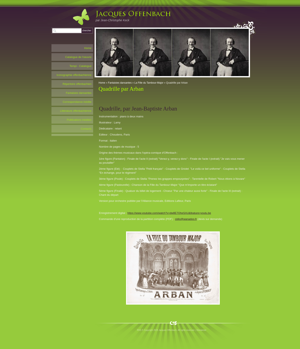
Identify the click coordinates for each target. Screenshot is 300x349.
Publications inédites (79, 119)
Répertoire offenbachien (76, 83)
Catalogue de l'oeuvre (78, 57)
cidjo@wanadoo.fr (186, 219)
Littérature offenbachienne (75, 110)
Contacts (86, 128)
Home (102, 82)
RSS (139, 330)
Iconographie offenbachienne (74, 75)
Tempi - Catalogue (81, 66)
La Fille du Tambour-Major (148, 82)
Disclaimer (201, 330)
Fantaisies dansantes (119, 82)
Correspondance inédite (77, 101)
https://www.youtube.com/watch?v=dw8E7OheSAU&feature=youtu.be (169, 213)
